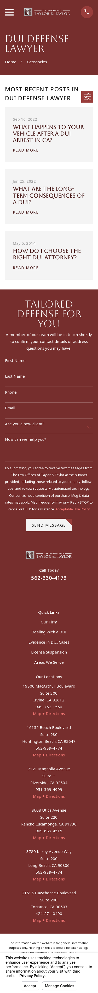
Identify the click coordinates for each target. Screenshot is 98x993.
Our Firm (49, 621)
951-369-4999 (49, 789)
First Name (15, 360)
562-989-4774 (49, 748)
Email (10, 407)
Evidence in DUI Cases (48, 642)
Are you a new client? (24, 423)
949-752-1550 (49, 706)
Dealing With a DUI (48, 631)
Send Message (52, 523)
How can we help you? (25, 439)
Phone (11, 392)
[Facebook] (42, 592)
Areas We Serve (49, 662)
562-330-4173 (49, 577)
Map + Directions (49, 713)
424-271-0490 (49, 913)
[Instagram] (55, 592)
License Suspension (49, 652)
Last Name (15, 376)
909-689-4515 (49, 830)
